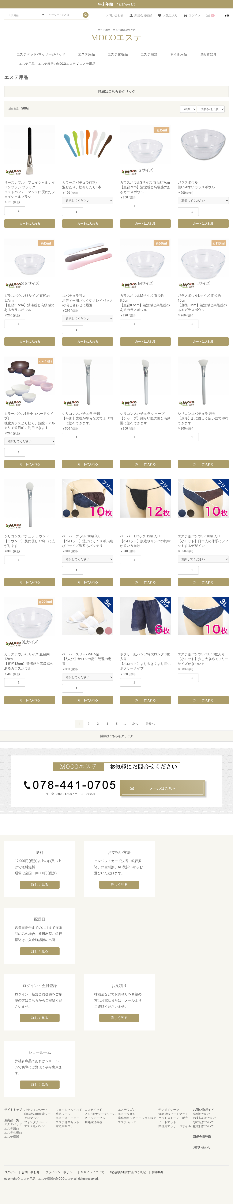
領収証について (203, 1122)
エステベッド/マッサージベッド (40, 54)
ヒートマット (167, 1122)
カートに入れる (29, 223)
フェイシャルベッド (69, 1109)
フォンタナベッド (36, 1122)
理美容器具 (208, 54)
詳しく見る (39, 885)
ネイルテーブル (94, 1118)
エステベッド (13, 1124)
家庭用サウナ (65, 1126)
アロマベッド (33, 1118)
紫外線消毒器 (93, 1122)
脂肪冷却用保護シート (39, 1114)
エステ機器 (148, 54)
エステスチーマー (67, 1118)
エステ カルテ (127, 1122)
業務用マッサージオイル (174, 1126)
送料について (202, 1114)
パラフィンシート (36, 1109)
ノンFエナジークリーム (100, 1114)
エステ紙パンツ (34, 1126)
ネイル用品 (178, 54)
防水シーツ (63, 1114)
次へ (135, 723)
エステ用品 (86, 54)
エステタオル (127, 1114)
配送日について (203, 1126)
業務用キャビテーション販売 (137, 1118)
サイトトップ (13, 1109)
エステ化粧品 (118, 54)
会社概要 (157, 1172)
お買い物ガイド (203, 1109)
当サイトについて (92, 1172)
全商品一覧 (11, 1120)
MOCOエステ (116, 37)
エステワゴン (127, 1109)
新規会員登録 (202, 1136)
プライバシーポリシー (60, 1172)
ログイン (10, 1172)
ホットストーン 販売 (173, 1118)
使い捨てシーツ (168, 1109)
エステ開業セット (67, 1122)
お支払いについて (205, 1118)
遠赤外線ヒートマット (173, 1114)
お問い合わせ (202, 1147)
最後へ (150, 723)
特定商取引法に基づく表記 (128, 1172)
